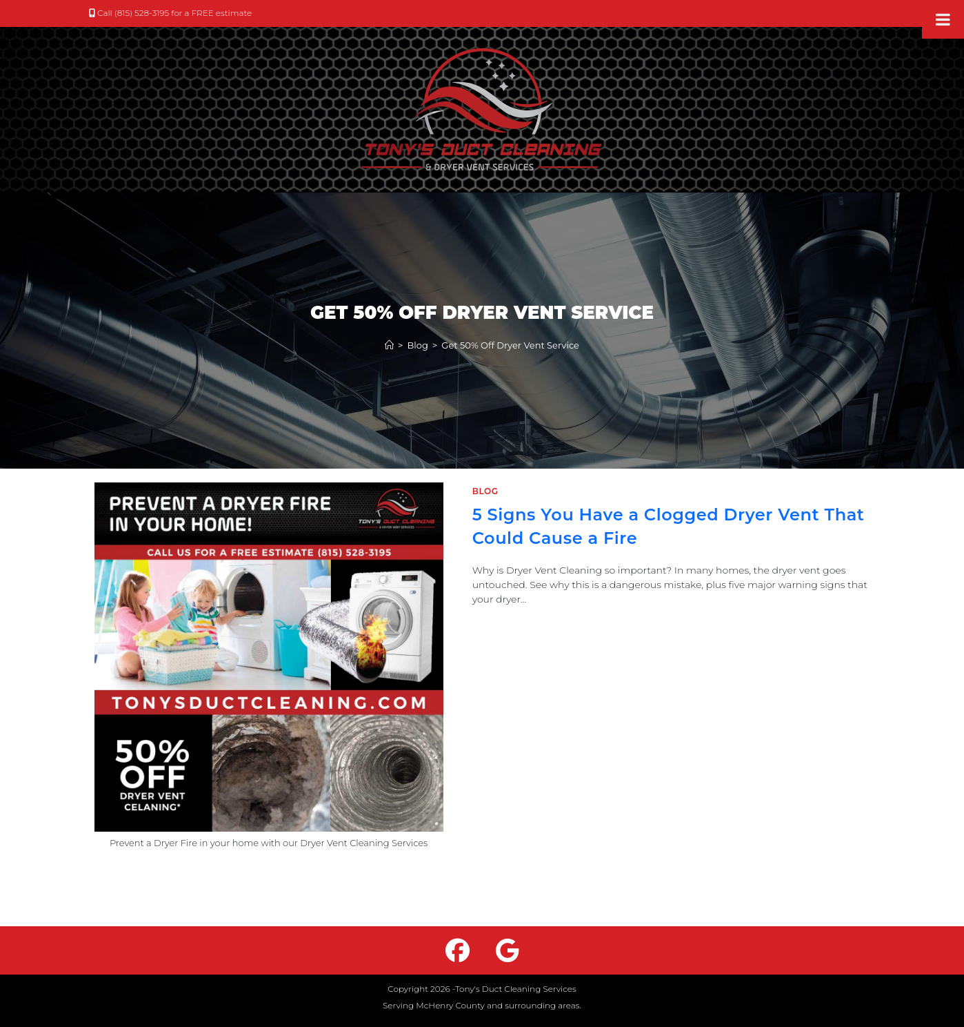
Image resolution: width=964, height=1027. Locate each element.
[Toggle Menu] (943, 19)
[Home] (389, 345)
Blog (485, 491)
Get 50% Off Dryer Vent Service (510, 345)
